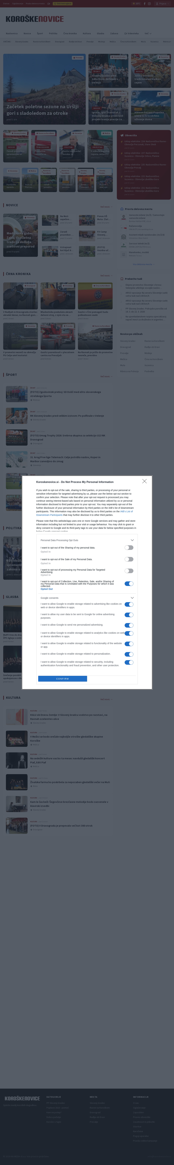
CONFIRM (62, 679)
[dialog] (87, 582)
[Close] (145, 482)
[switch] (129, 547)
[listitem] (87, 540)
